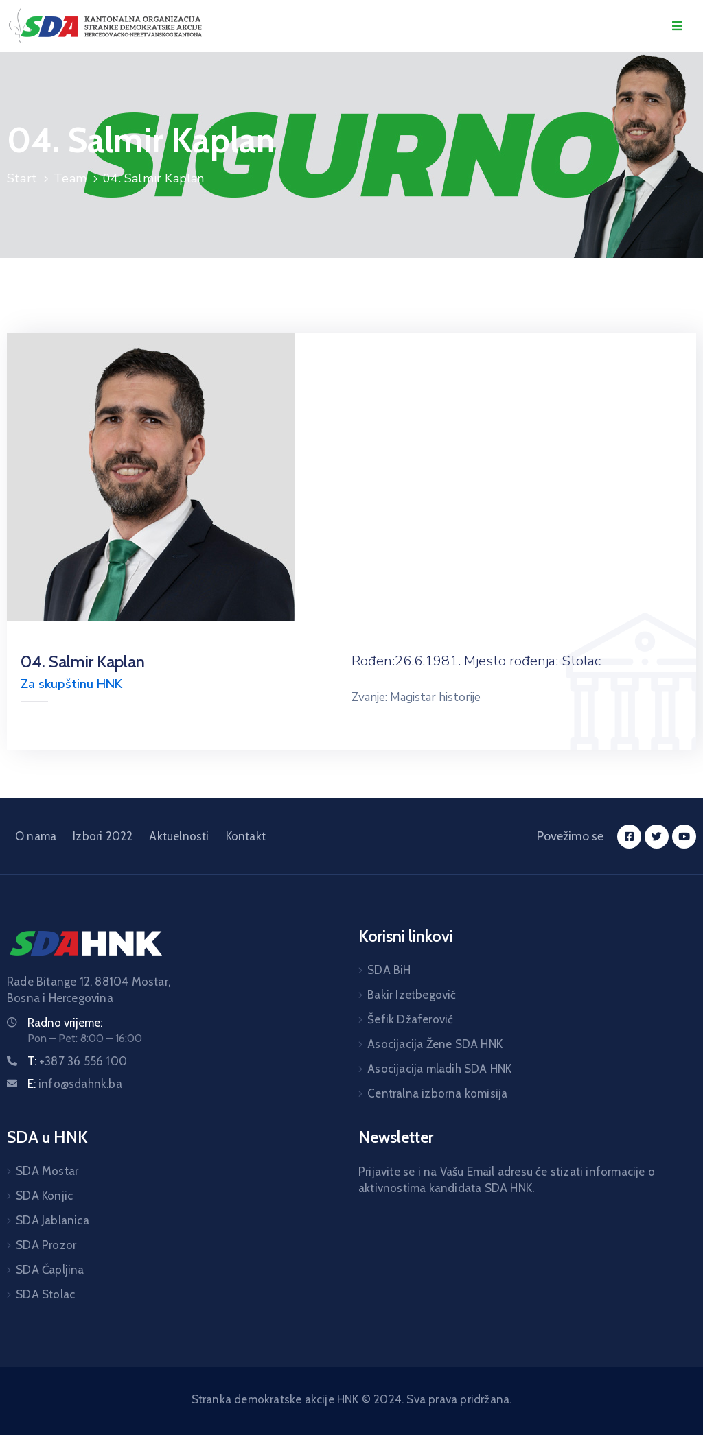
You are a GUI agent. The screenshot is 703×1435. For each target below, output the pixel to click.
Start (22, 178)
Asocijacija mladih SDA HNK (439, 1069)
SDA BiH (389, 970)
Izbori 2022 (102, 836)
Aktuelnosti (179, 836)
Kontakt (246, 836)
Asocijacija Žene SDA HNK (435, 1044)
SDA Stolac (45, 1294)
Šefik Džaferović (410, 1019)
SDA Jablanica (52, 1220)
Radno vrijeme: (64, 1023)
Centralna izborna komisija (437, 1093)
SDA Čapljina (50, 1270)
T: (77, 1061)
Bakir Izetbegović (411, 994)
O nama (35, 836)
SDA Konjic (44, 1195)
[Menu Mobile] (677, 26)
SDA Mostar (47, 1171)
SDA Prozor (46, 1245)
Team (70, 178)
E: (74, 1084)
